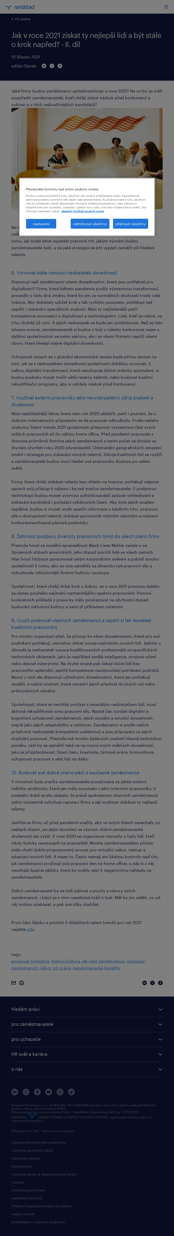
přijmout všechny (131, 223)
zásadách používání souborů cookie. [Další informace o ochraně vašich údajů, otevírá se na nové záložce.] (82, 210)
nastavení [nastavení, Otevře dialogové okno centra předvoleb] (41, 223)
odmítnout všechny (90, 223)
